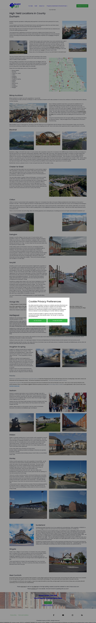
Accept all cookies (57, 320)
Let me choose (37, 320)
